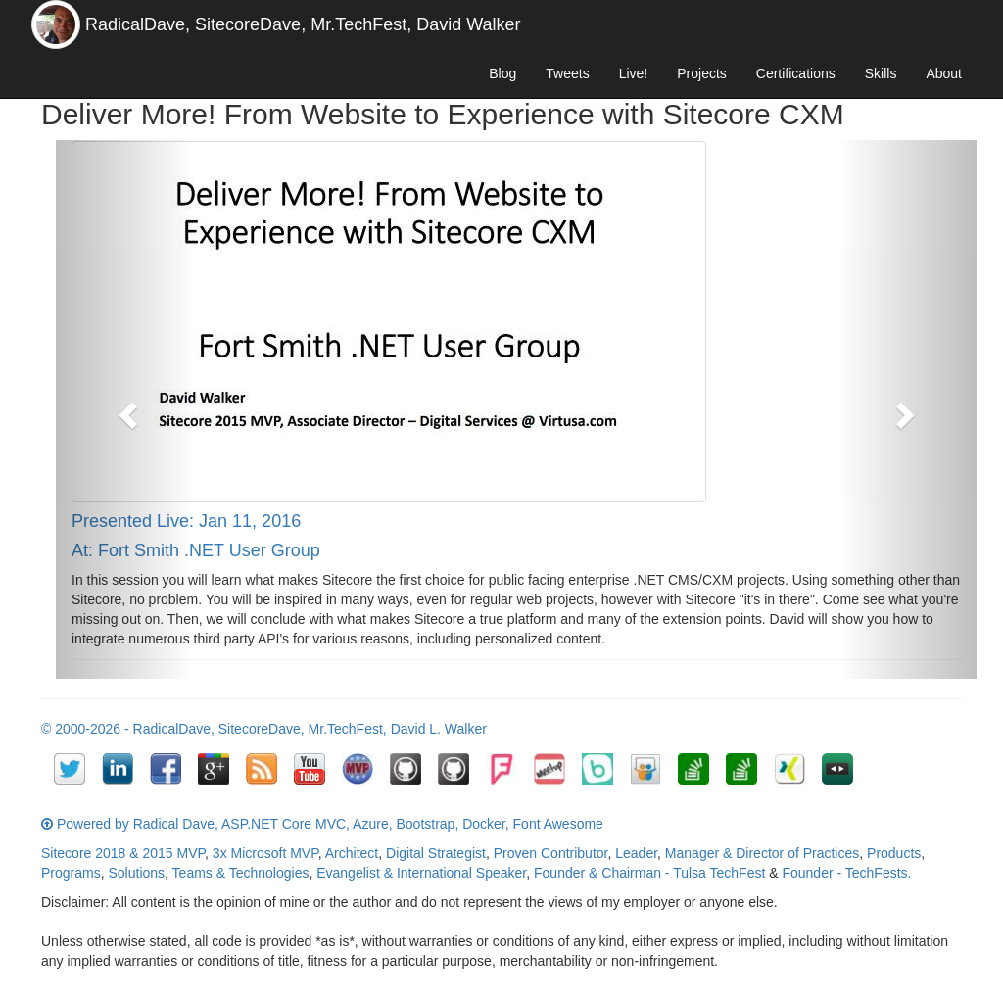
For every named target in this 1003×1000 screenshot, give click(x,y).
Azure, (372, 824)
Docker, (485, 824)
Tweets (567, 73)
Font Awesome (558, 824)
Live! (633, 73)
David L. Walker (439, 729)
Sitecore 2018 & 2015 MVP (123, 853)
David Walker (468, 24)
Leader (636, 853)
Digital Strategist (436, 853)
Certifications (796, 73)
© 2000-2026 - (87, 729)
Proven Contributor (551, 853)
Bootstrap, (427, 824)
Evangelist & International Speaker (421, 873)
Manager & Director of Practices (762, 853)
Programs (71, 873)
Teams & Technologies (241, 873)
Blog (502, 73)
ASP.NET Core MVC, (285, 824)
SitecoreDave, (250, 24)
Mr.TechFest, (360, 24)
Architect (351, 853)
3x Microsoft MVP (265, 853)
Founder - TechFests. (846, 873)
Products (894, 853)
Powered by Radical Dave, (137, 824)
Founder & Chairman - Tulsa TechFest (649, 873)
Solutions (136, 873)
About (944, 73)
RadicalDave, (137, 24)
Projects (702, 73)
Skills (881, 73)
